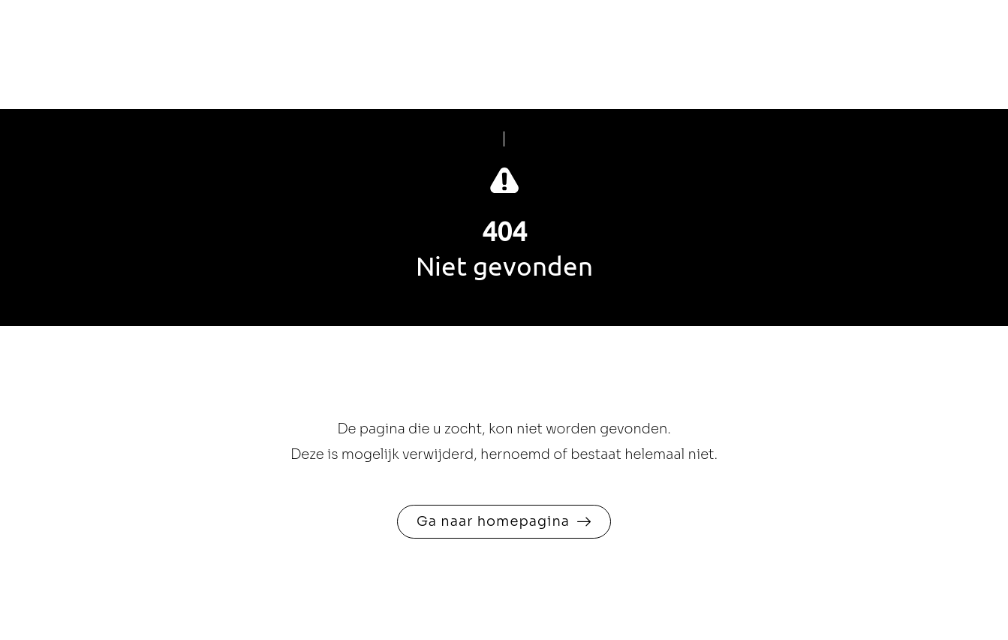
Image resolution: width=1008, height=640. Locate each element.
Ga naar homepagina (493, 521)
